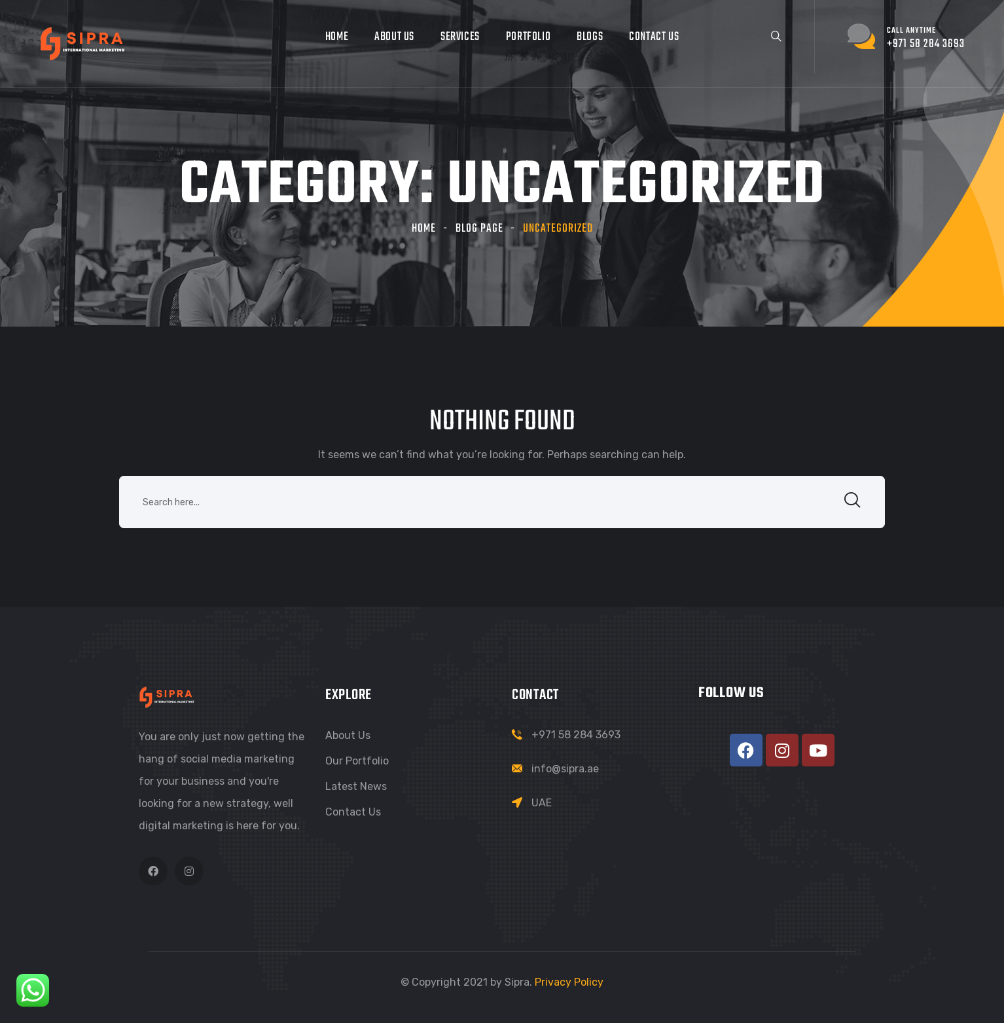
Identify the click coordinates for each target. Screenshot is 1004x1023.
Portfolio (528, 36)
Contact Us (654, 36)
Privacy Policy (569, 982)
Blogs (590, 36)
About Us (394, 36)
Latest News (356, 786)
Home (336, 36)
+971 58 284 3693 (575, 734)
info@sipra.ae (565, 769)
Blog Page (479, 228)
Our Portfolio (357, 761)
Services (460, 36)
